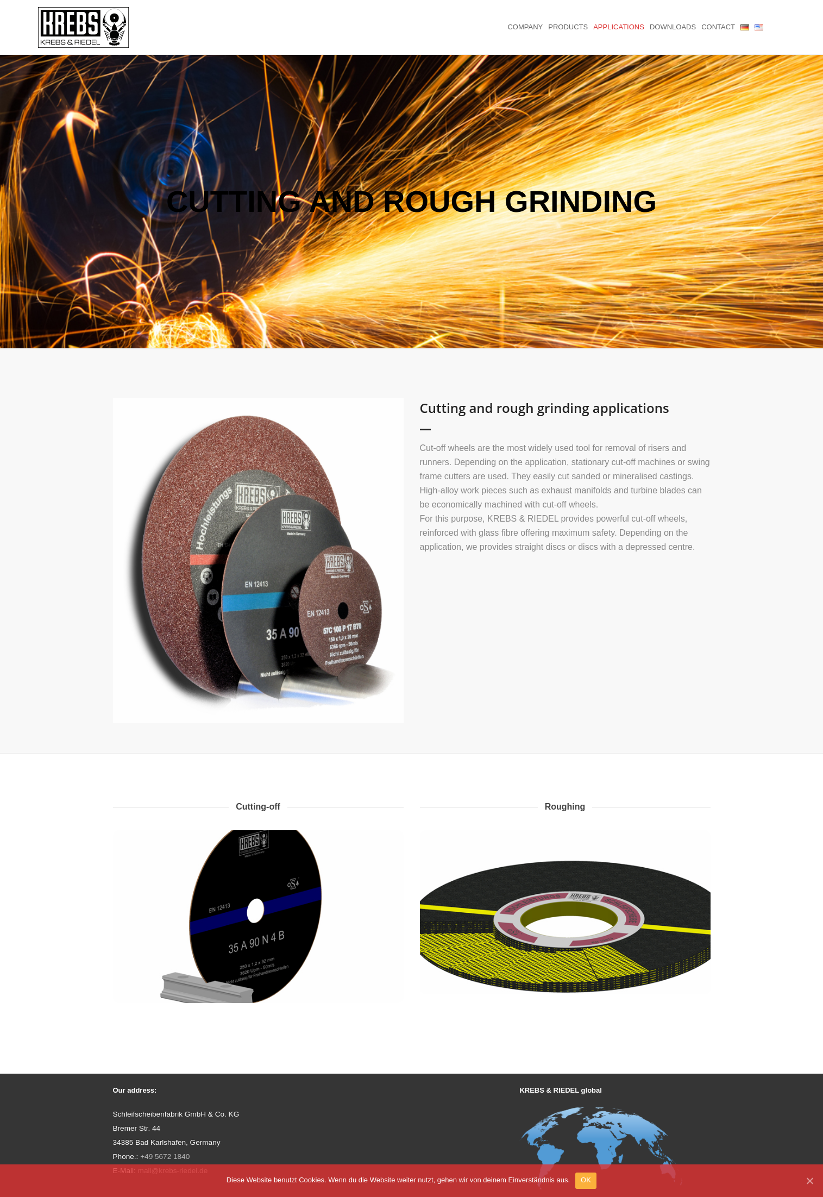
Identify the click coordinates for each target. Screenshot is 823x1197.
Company (525, 27)
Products (568, 27)
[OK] (809, 1180)
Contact (718, 27)
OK (586, 1180)
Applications (618, 27)
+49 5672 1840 (165, 1156)
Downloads (673, 27)
